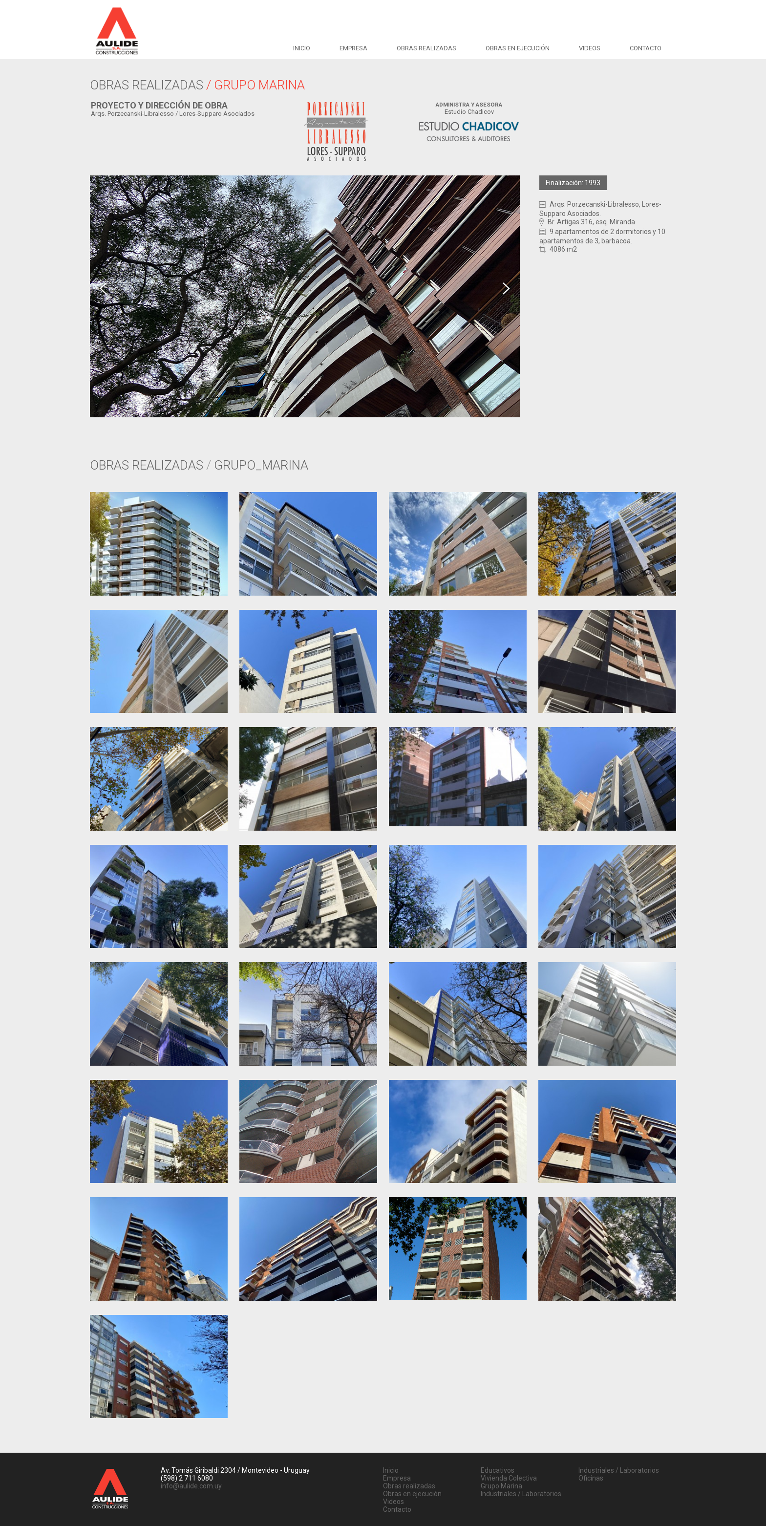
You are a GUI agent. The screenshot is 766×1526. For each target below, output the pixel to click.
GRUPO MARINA (259, 85)
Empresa (353, 48)
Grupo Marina (501, 1486)
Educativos (497, 1470)
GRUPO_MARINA (261, 465)
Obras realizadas (426, 48)
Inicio (301, 48)
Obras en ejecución (518, 48)
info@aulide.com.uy (191, 1486)
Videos (589, 48)
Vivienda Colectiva (509, 1478)
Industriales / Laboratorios (521, 1494)
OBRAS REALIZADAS (148, 85)
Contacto (645, 48)
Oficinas (590, 1478)
